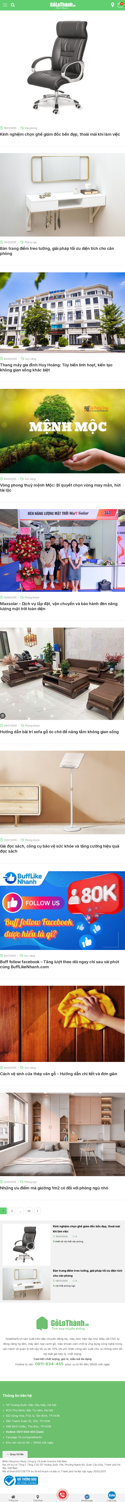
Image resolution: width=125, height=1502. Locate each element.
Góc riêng (30, 358)
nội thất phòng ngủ (65, 1285)
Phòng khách (32, 597)
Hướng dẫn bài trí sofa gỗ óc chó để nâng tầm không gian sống (59, 731)
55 (28, 1211)
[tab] (13, 5)
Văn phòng (31, 128)
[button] (15, 1454)
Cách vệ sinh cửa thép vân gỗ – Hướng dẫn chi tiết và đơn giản (58, 1073)
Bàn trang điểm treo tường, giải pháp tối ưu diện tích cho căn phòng (87, 1273)
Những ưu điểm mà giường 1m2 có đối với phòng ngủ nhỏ (54, 1188)
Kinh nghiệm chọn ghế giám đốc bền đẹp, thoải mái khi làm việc (60, 134)
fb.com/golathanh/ (30, 1437)
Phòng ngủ (31, 242)
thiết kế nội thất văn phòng (69, 1241)
